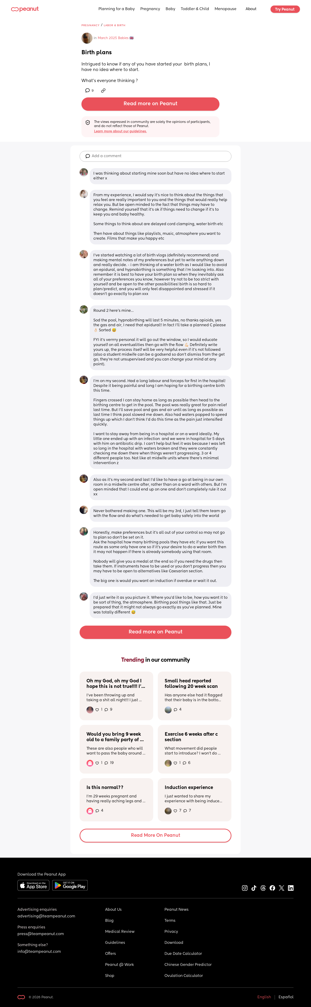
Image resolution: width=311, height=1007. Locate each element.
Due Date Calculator (183, 954)
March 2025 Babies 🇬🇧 (115, 38)
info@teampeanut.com (39, 952)
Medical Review (120, 932)
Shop (109, 976)
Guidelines (115, 943)
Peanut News (176, 910)
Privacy (171, 932)
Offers (110, 954)
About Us (113, 910)
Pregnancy (150, 9)
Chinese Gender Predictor (188, 965)
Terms (170, 921)
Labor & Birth (114, 25)
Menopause (225, 9)
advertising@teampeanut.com (46, 916)
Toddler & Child (195, 9)
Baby (170, 9)
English (264, 997)
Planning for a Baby (116, 9)
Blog (109, 921)
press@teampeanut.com (40, 934)
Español (286, 997)
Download (173, 943)
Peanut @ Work (119, 965)
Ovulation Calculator (183, 976)
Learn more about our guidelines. (120, 131)
